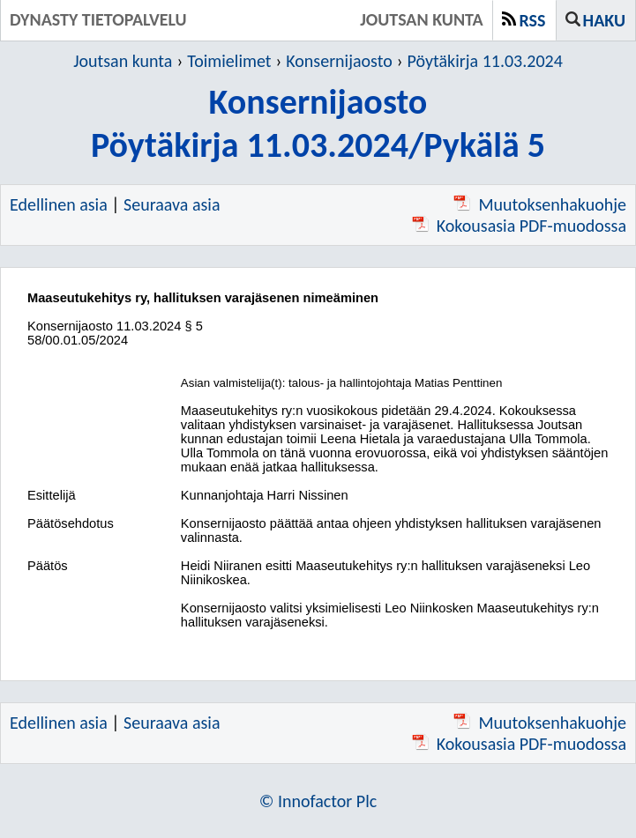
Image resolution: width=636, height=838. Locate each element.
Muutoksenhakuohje (539, 204)
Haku (604, 20)
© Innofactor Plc (318, 801)
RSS (533, 20)
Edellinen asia (59, 204)
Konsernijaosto (339, 60)
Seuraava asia (171, 204)
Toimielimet (229, 60)
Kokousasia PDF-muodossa (519, 225)
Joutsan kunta (122, 60)
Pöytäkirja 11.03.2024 (485, 60)
